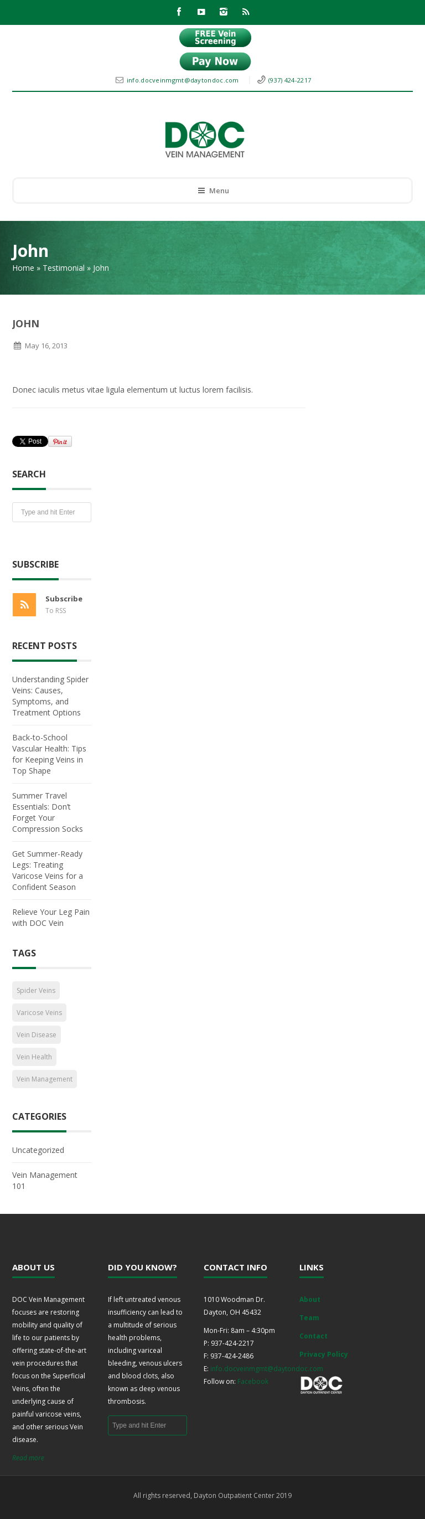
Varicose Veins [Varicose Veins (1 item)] (39, 1012)
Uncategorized (38, 1150)
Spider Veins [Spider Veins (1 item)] (36, 990)
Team (309, 1317)
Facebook (252, 1381)
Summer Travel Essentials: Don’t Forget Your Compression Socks (47, 812)
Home (23, 267)
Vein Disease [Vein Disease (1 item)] (36, 1034)
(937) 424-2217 (289, 80)
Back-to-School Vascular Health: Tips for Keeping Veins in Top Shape (49, 754)
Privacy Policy (323, 1354)
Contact (313, 1336)
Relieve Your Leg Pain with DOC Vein (51, 917)
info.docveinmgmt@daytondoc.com (184, 80)
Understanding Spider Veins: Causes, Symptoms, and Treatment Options (50, 696)
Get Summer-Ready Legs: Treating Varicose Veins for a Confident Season (47, 870)
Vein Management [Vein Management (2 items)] (44, 1079)
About (309, 1299)
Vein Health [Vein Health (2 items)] (34, 1057)
